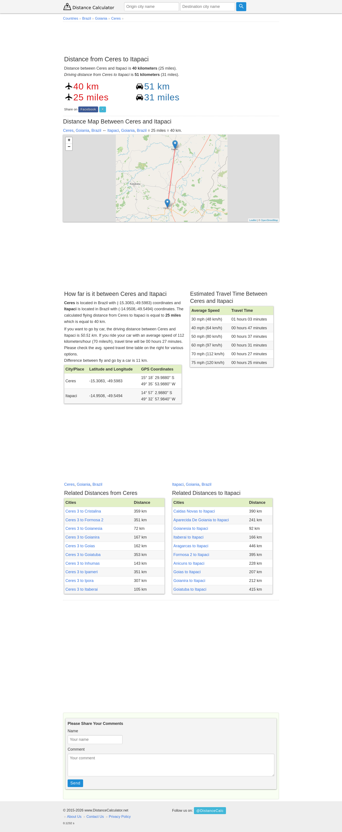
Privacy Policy (120, 816)
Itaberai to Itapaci (188, 537)
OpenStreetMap (269, 220)
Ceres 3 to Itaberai (81, 589)
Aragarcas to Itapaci (190, 546)
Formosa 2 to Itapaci (191, 554)
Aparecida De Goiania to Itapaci (201, 520)
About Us (74, 816)
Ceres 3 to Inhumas (82, 563)
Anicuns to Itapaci (188, 563)
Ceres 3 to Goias (80, 546)
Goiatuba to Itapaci (189, 589)
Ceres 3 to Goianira (82, 537)
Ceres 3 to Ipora (79, 580)
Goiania (82, 130)
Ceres (68, 130)
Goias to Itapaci (187, 572)
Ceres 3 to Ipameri (81, 572)
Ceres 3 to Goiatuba (83, 554)
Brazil (96, 130)
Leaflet (252, 220)
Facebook (88, 109)
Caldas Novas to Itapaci (194, 511)
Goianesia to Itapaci (190, 528)
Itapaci (113, 130)
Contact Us (95, 816)
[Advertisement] (171, 37)
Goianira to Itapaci (189, 580)
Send (75, 783)
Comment (76, 749)
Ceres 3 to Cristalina (83, 511)
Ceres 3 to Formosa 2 (84, 520)
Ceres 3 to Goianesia (83, 528)
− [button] (69, 147)
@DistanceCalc (210, 811)
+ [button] (69, 140)
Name (73, 731)
